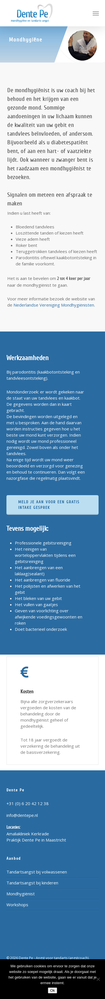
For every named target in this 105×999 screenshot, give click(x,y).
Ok (52, 990)
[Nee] (98, 979)
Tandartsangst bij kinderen (32, 883)
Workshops (17, 904)
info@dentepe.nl (22, 815)
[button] (96, 13)
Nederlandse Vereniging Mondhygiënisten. (54, 305)
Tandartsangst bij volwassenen (36, 872)
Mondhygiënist (20, 893)
